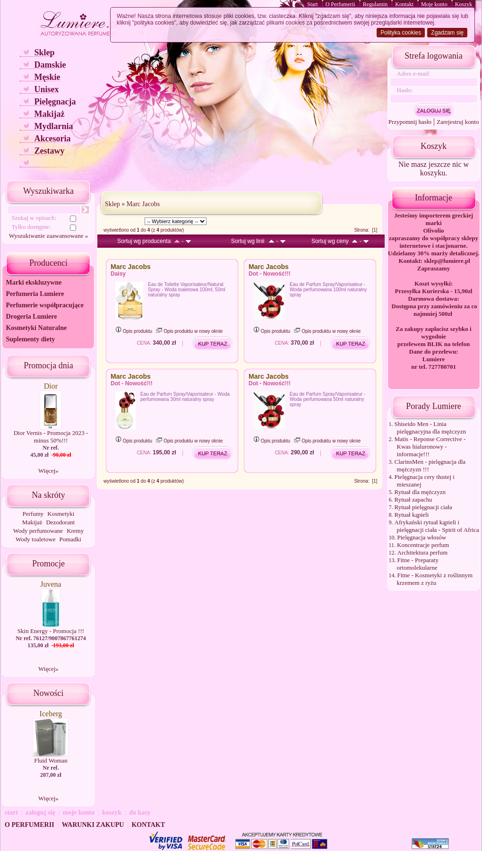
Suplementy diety (30, 339)
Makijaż (49, 114)
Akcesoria (52, 138)
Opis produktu (133, 331)
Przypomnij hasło (409, 121)
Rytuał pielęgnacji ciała (423, 507)
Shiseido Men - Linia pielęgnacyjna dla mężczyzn (430, 427)
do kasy (140, 812)
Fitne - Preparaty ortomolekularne (418, 563)
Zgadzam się (447, 32)
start (11, 812)
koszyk (111, 812)
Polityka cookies (400, 32)
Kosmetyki (60, 513)
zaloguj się (40, 812)
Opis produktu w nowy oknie (189, 331)
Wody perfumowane (38, 530)
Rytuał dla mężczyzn (420, 491)
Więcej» (48, 470)
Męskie (47, 77)
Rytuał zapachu (413, 499)
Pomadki (70, 539)
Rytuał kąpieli (412, 514)
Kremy (75, 530)
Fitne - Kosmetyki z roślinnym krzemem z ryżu (435, 579)
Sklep (44, 52)
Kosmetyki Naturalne (36, 327)
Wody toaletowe (36, 539)
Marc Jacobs (143, 204)
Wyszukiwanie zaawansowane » (48, 235)
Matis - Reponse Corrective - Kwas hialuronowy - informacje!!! (430, 446)
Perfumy (33, 513)
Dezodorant (60, 522)
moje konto (79, 812)
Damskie (50, 64)
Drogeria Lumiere (31, 316)
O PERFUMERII (29, 824)
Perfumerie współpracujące (44, 305)
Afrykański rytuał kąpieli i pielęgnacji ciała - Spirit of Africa (437, 526)
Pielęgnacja (55, 101)
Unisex (46, 89)
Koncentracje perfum (423, 544)
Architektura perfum (422, 552)
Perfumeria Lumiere (35, 293)
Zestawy (49, 151)
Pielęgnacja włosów (422, 537)
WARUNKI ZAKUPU (93, 824)
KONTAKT (148, 824)
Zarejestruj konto (458, 121)
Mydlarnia (53, 126)
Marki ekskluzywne (33, 282)
